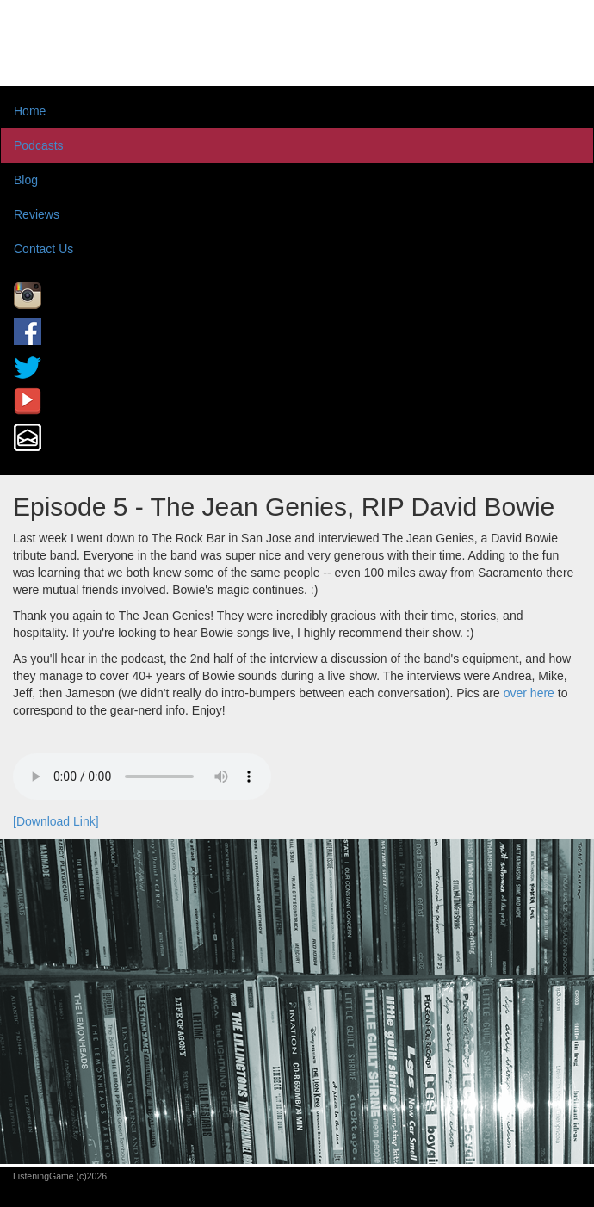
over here (529, 693)
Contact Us (43, 249)
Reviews (36, 214)
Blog (26, 180)
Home (30, 111)
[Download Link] (56, 821)
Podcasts (39, 145)
